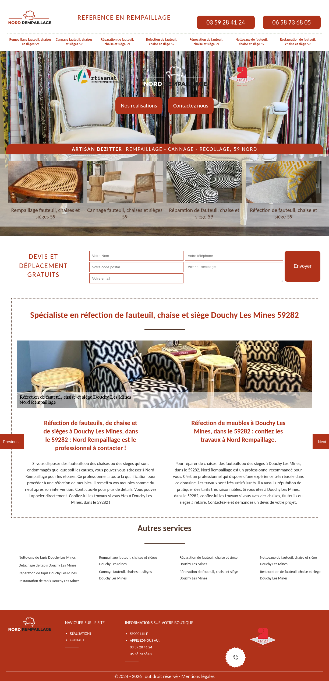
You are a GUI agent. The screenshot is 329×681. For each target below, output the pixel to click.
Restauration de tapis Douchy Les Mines (49, 581)
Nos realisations (139, 105)
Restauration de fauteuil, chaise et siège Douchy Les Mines (290, 575)
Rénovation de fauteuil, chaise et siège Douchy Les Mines (209, 575)
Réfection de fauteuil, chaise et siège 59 (161, 41)
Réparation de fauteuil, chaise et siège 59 (117, 41)
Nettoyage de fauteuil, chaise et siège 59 (252, 41)
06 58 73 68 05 (291, 22)
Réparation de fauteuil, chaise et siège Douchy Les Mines (209, 560)
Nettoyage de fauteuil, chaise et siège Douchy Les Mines (288, 560)
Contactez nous (190, 105)
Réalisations (80, 633)
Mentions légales (198, 676)
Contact (77, 640)
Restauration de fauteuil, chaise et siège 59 (298, 41)
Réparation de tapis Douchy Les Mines (48, 573)
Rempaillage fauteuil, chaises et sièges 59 (30, 41)
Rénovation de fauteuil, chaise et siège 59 (206, 41)
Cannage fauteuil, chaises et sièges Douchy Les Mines (125, 575)
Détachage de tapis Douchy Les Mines (47, 565)
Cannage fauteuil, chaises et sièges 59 (74, 41)
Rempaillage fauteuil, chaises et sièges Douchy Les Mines (128, 560)
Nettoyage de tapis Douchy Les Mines (47, 557)
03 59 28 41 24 (225, 22)
